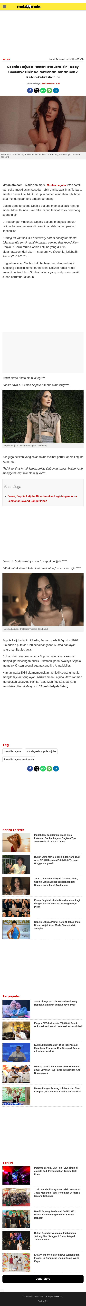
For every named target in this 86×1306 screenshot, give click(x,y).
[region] (43, 33)
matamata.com (36, 1297)
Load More (43, 1278)
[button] (4, 6)
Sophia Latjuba (56, 185)
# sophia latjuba (12, 751)
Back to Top (43, 1301)
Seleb (6, 59)
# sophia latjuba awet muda (19, 759)
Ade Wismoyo (33, 83)
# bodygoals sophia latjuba (41, 751)
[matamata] (29, 7)
